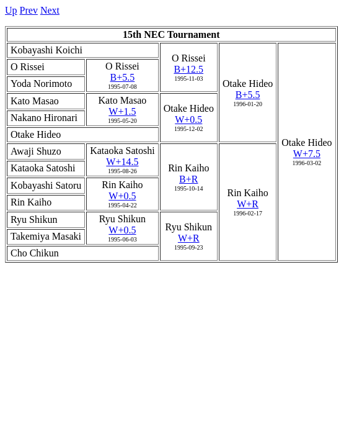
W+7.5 (306, 153)
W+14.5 (122, 161)
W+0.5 (188, 119)
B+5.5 (248, 94)
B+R (188, 179)
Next (50, 10)
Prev (29, 10)
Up (11, 10)
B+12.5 (188, 69)
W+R (247, 204)
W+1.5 (122, 111)
